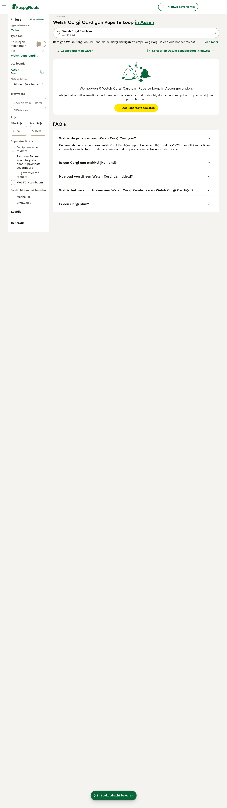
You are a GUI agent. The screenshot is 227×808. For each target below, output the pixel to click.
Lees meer (211, 104)
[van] (19, 295)
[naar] (38, 295)
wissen (40, 137)
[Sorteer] (181, 113)
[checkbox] (13, 156)
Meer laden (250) (26, 219)
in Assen (144, 84)
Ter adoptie (22, 105)
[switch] (28, 129)
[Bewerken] (42, 236)
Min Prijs (17, 287)
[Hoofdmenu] (4, 7)
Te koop (19, 96)
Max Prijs (36, 287)
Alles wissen (37, 81)
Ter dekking (22, 114)
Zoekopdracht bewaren (74, 113)
